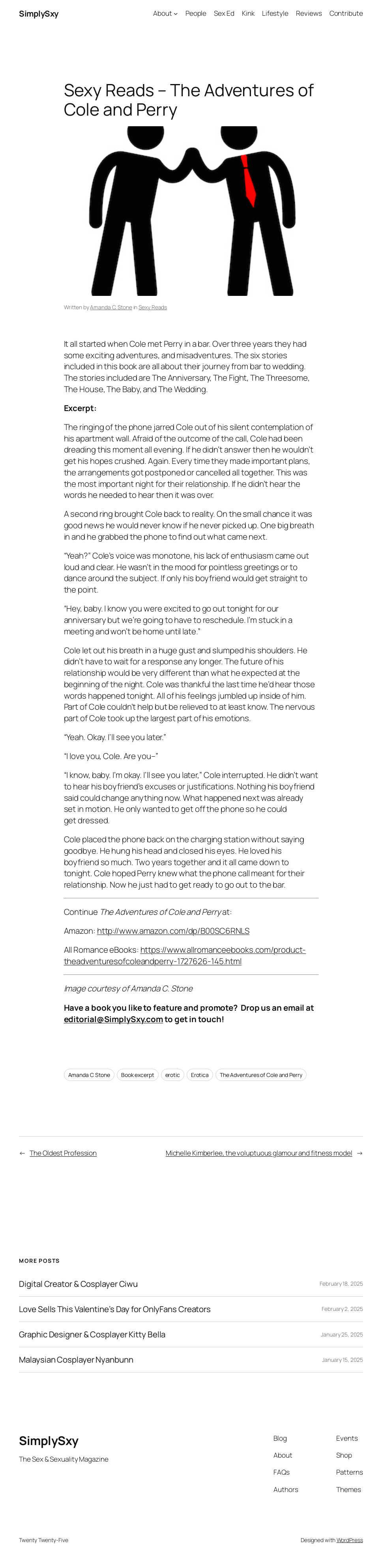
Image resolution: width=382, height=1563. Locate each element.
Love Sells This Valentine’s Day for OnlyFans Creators (115, 1309)
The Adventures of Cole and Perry (261, 1075)
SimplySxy (38, 13)
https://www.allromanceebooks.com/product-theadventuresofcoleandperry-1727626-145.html (185, 955)
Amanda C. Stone (111, 307)
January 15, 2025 (342, 1359)
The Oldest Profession (63, 1152)
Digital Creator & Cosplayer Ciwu (78, 1283)
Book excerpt (137, 1075)
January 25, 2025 (342, 1334)
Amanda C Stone (89, 1075)
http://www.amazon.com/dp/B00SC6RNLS (173, 930)
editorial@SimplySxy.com (113, 1019)
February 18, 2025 (341, 1283)
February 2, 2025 (342, 1308)
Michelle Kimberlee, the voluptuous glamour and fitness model (259, 1152)
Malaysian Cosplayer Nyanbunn (76, 1359)
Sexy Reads (153, 307)
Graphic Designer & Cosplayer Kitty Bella (92, 1334)
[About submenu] (176, 13)
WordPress (350, 1540)
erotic (172, 1075)
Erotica (200, 1075)
